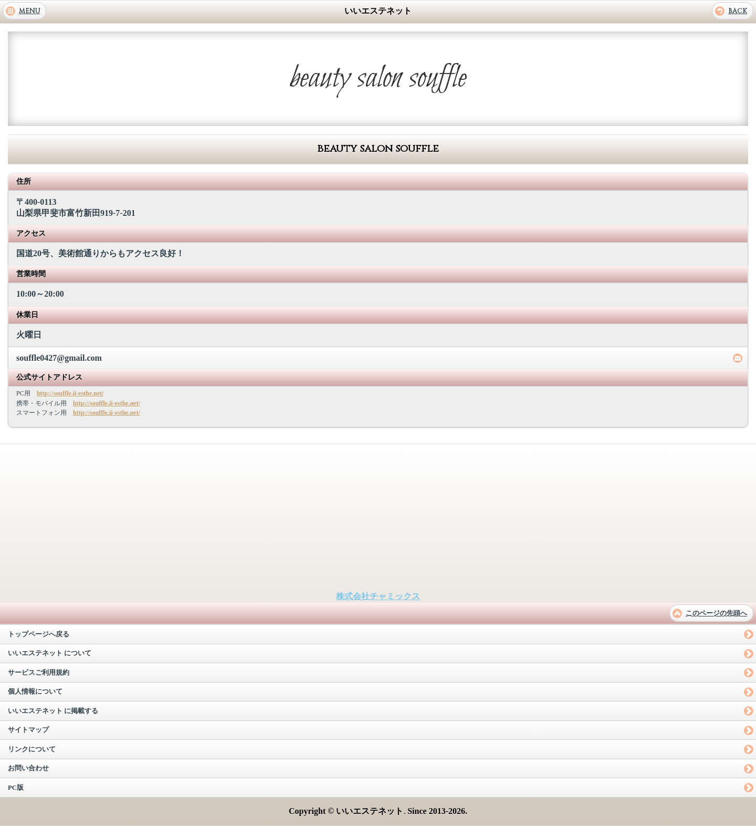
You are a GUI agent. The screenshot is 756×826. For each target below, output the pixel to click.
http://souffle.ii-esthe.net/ (70, 393)
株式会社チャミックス (378, 596)
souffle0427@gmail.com (59, 357)
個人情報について (35, 691)
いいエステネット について (49, 653)
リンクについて (32, 749)
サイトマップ (28, 730)
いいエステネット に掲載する (53, 711)
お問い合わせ (28, 768)
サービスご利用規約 (38, 672)
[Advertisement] (378, 517)
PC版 (16, 787)
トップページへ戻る (38, 634)
